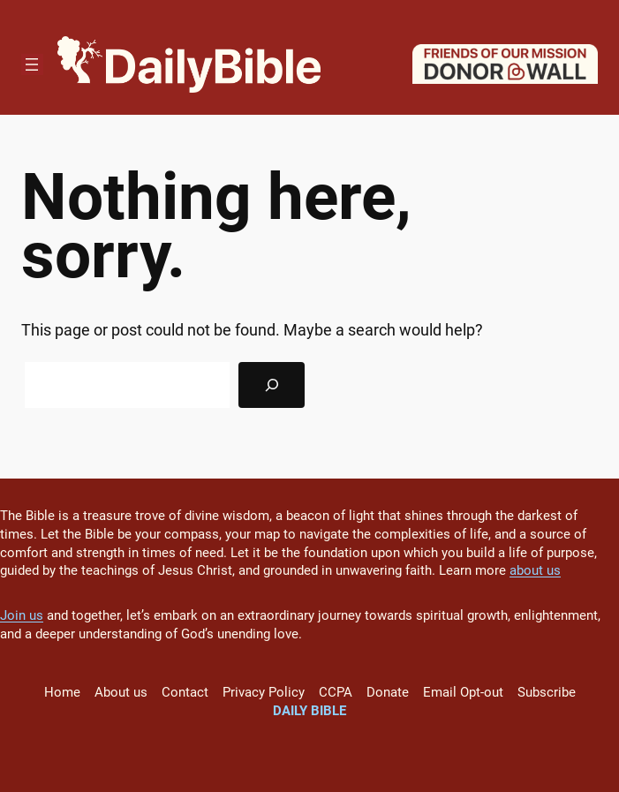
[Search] (271, 385)
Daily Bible (309, 711)
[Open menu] (31, 64)
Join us (21, 615)
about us (535, 570)
